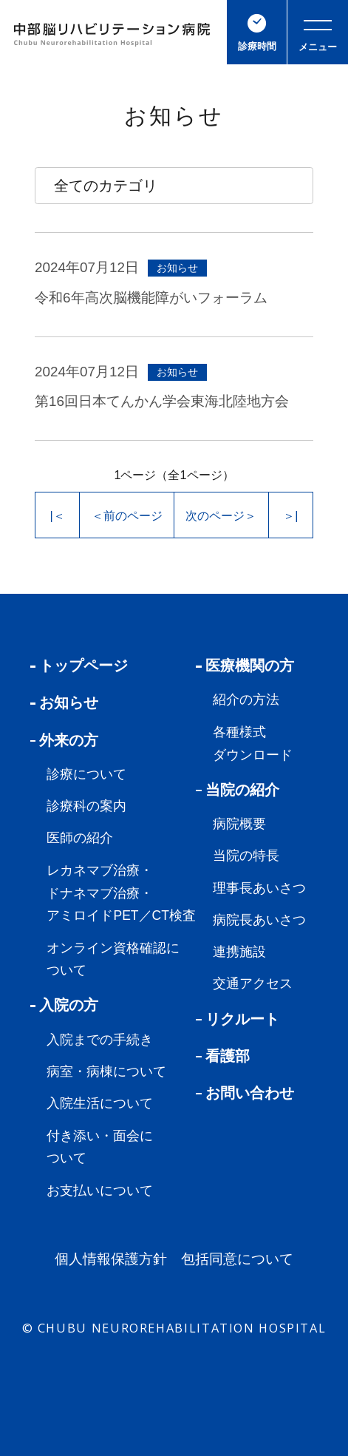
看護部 (223, 1056)
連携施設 (239, 951)
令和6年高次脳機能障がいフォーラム (151, 297)
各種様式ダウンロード (253, 743)
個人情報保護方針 (111, 1260)
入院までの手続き (100, 1039)
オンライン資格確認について (113, 959)
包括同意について (237, 1260)
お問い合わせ (245, 1093)
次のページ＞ (220, 515)
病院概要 (239, 823)
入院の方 (64, 1005)
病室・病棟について (106, 1071)
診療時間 (257, 33)
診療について (86, 774)
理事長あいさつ (259, 888)
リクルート (237, 1019)
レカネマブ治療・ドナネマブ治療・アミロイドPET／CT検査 (121, 893)
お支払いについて (100, 1190)
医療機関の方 (245, 665)
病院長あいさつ (259, 919)
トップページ (79, 665)
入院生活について (100, 1103)
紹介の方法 (246, 699)
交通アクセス (253, 983)
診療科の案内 (86, 806)
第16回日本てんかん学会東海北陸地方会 (162, 401)
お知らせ (64, 702)
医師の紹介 (80, 837)
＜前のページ (127, 515)
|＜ (57, 515)
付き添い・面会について (100, 1147)
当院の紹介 (237, 790)
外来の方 (64, 740)
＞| (290, 515)
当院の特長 (246, 855)
